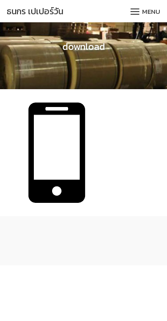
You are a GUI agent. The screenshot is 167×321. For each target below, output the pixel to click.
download (83, 46)
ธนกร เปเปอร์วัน (35, 11)
